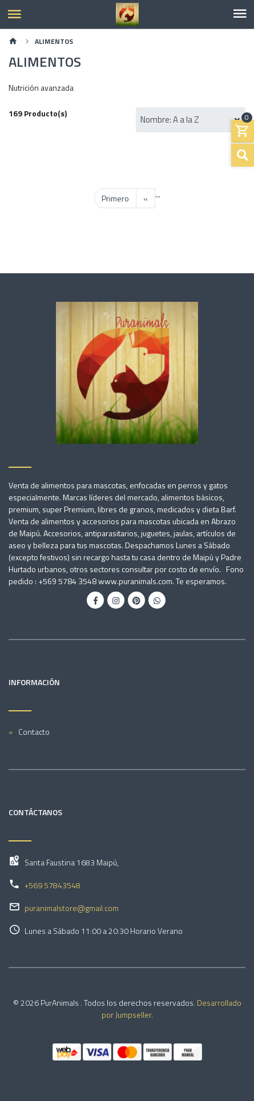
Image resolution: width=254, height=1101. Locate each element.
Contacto (34, 732)
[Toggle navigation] (239, 14)
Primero (115, 198)
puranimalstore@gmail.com (72, 908)
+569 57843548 (52, 885)
